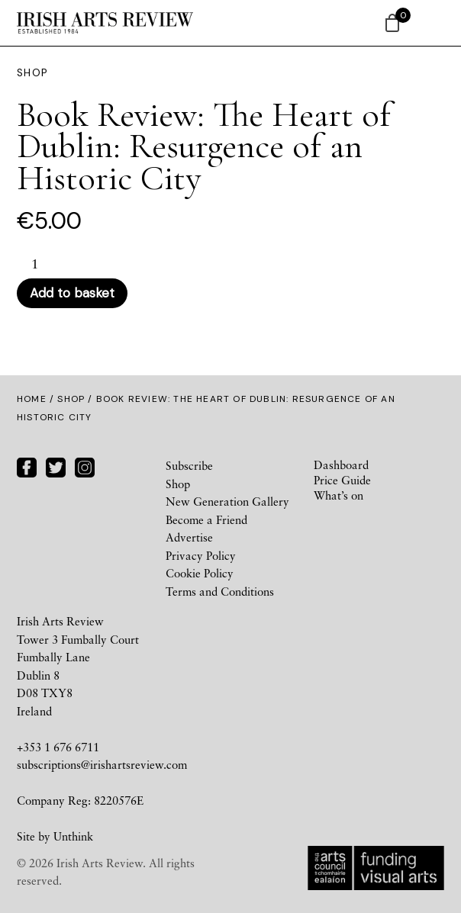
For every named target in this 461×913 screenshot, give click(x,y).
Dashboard (341, 464)
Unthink (73, 836)
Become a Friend (206, 519)
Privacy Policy (201, 555)
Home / (37, 399)
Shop (71, 399)
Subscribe (189, 465)
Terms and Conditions (220, 591)
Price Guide (342, 480)
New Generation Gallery (227, 501)
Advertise (189, 537)
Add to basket (72, 293)
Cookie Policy (200, 573)
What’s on (338, 495)
